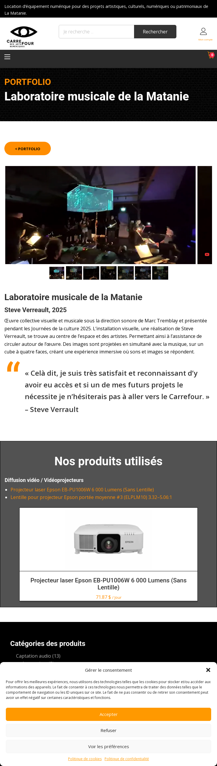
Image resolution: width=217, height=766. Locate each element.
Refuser (108, 730)
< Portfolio (27, 148)
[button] (208, 670)
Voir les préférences (108, 746)
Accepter (109, 714)
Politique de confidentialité (127, 758)
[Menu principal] (7, 56)
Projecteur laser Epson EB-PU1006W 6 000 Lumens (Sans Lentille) (82, 489)
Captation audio (33, 656)
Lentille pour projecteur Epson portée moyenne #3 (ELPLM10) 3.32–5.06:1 (91, 497)
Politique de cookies (85, 758)
